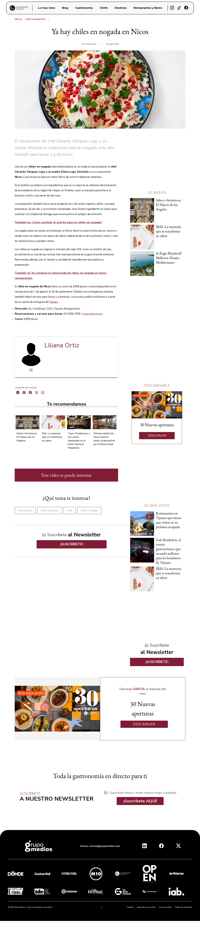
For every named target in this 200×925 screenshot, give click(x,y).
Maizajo (53, 302)
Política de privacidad (183, 907)
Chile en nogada (89, 510)
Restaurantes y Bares (148, 7)
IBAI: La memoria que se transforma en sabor (52, 437)
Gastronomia (84, 7)
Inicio (20, 19)
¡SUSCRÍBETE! (71, 544)
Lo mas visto (46, 7)
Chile (69, 510)
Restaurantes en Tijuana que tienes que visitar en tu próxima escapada (168, 520)
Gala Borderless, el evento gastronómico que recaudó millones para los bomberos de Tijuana (168, 551)
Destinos (121, 7)
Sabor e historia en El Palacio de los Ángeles (26, 437)
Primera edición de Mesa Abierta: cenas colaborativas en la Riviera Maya (104, 439)
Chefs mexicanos (50, 510)
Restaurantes (38, 19)
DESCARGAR (157, 436)
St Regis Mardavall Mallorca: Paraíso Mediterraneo (168, 258)
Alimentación (25, 510)
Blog (65, 7)
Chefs (104, 7)
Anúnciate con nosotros (146, 907)
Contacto (130, 907)
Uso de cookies (165, 907)
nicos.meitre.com (92, 314)
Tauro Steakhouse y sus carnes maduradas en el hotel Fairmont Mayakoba (79, 441)
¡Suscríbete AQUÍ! (140, 801)
